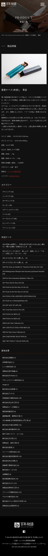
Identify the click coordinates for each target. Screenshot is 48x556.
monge (4, 384)
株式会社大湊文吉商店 (10, 425)
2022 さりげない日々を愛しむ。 (13, 258)
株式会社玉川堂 (8, 438)
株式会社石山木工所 (9, 402)
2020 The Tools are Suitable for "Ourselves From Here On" (21, 267)
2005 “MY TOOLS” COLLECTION (13, 341)
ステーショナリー (8, 210)
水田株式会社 (7, 362)
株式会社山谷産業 (8, 389)
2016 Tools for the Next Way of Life (13, 287)
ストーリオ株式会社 (14, 171)
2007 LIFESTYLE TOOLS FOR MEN (14, 327)
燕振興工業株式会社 (9, 465)
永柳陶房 (5, 474)
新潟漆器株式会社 (8, 479)
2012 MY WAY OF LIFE (10, 305)
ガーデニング (7, 201)
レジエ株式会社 (8, 367)
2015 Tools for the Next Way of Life (13, 292)
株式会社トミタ (8, 470)
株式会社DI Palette (8, 375)
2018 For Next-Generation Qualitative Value (16, 278)
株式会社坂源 (7, 447)
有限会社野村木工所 (9, 488)
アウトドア (6, 192)
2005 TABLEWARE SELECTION (13, 336)
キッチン (5, 205)
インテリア (6, 196)
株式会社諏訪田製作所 (10, 456)
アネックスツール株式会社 (12, 380)
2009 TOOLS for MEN (9, 318)
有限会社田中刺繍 (8, 371)
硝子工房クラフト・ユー (11, 434)
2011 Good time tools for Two (11, 310)
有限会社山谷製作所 (9, 506)
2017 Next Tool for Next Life (11, 283)
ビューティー (7, 223)
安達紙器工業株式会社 (10, 398)
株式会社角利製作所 (9, 429)
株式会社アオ (7, 393)
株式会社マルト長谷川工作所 (12, 501)
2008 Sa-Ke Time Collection (11, 323)
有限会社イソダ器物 (9, 407)
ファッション (7, 228)
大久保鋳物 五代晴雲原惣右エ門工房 (15, 420)
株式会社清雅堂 (8, 358)
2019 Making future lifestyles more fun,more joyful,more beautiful (23, 271)
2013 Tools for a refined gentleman (13, 301)
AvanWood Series (14, 176)
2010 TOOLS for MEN (9, 314)
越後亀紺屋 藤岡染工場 (11, 416)
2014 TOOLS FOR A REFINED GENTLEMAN (17, 296)
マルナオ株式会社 (8, 497)
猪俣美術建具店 (8, 411)
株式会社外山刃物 (8, 461)
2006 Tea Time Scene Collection (12, 332)
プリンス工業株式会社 (10, 492)
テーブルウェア (8, 219)
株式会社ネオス (8, 483)
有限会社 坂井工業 (9, 443)
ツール (4, 214)
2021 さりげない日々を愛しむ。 (13, 262)
